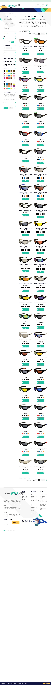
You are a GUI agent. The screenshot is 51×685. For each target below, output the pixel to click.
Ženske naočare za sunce (8, 19)
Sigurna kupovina (34, 509)
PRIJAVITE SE (15, 524)
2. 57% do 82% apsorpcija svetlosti (9, 96)
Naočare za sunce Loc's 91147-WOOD (40, 65)
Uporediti (6, 107)
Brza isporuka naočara (35, 502)
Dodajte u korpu (23, 53)
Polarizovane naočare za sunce (9, 23)
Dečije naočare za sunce (7, 25)
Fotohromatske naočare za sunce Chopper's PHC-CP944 (25, 156)
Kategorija (7, 13)
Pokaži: (33, 33)
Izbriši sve (11, 107)
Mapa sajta (33, 512)
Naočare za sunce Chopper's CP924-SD (25, 65)
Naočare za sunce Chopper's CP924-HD (40, 46)
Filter (12, 41)
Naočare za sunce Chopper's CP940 (25, 138)
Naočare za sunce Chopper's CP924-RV (40, 267)
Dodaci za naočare (7, 29)
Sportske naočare (6, 20)
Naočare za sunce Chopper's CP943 (40, 414)
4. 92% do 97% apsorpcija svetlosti (9, 99)
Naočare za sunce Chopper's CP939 (25, 468)
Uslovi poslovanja (25, 499)
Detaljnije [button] (25, 683)
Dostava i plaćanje (34, 501)
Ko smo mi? (24, 496)
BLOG (32, 496)
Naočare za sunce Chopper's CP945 (40, 212)
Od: (4, 40)
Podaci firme (24, 498)
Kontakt (23, 501)
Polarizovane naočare (43, 496)
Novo (4, 27)
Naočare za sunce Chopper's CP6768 (40, 156)
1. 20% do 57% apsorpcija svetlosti (9, 95)
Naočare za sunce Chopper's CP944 (25, 414)
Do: (7, 40)
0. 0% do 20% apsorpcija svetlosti (9, 94)
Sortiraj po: (21, 31)
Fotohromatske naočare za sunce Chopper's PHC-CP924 (25, 213)
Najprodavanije (6, 28)
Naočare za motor (7, 22)
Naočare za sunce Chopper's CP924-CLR (25, 46)
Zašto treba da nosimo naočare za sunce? (43, 510)
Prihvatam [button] (46, 683)
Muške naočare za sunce (8, 18)
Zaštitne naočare (6, 24)
